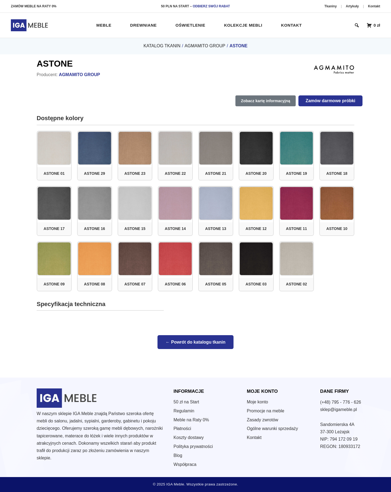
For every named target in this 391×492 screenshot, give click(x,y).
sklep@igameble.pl (338, 409)
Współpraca (185, 464)
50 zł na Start (186, 402)
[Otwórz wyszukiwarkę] (356, 25)
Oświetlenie (190, 25)
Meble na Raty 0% (191, 420)
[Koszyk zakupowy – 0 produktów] (373, 25)
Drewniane (143, 25)
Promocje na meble (265, 411)
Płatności (182, 428)
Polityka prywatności (193, 446)
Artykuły (353, 6)
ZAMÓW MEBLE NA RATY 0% (33, 6)
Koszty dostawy (189, 437)
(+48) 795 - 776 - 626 (340, 402)
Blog (178, 455)
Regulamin (184, 411)
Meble (104, 25)
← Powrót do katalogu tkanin (195, 342)
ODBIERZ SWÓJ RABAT (211, 6)
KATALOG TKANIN (161, 45)
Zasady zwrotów (262, 420)
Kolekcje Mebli (243, 25)
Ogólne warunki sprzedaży (272, 428)
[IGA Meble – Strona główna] (29, 25)
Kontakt (374, 6)
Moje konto (257, 402)
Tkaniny (331, 6)
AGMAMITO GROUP (205, 45)
